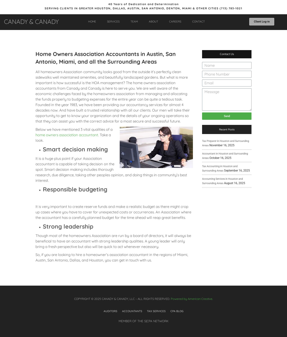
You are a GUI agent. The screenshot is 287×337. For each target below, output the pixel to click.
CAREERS (175, 21)
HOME (92, 21)
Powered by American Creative (191, 299)
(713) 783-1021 (231, 8)
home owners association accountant (67, 135)
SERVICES (113, 21)
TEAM (134, 21)
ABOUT (153, 21)
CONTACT (198, 21)
